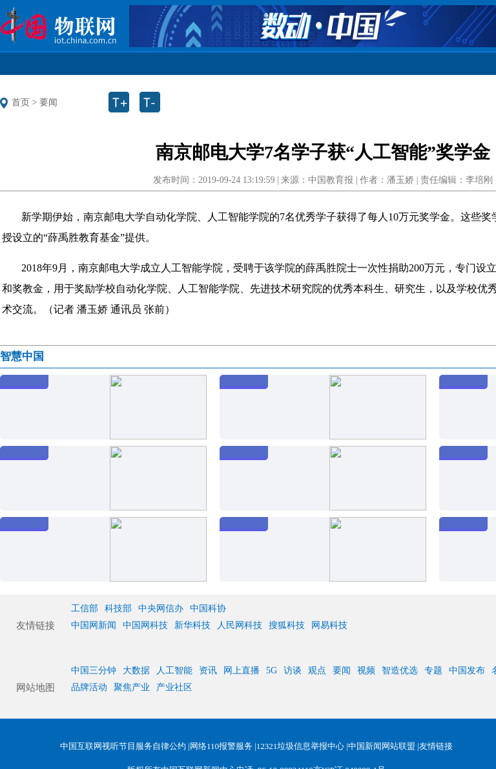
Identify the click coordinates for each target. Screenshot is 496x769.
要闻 (48, 102)
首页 (21, 102)
